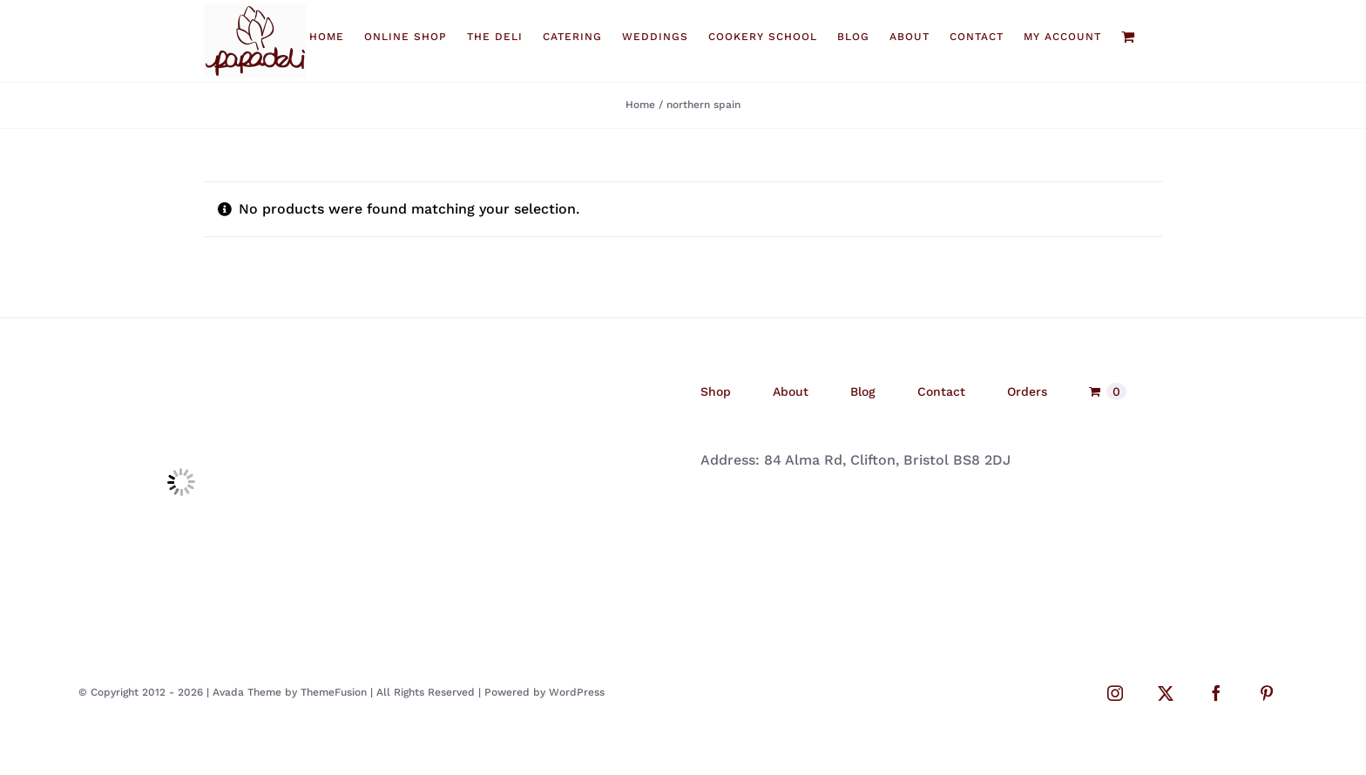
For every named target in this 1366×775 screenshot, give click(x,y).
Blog (863, 391)
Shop (715, 391)
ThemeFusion (334, 692)
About (790, 391)
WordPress (577, 692)
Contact (941, 391)
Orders (1027, 391)
